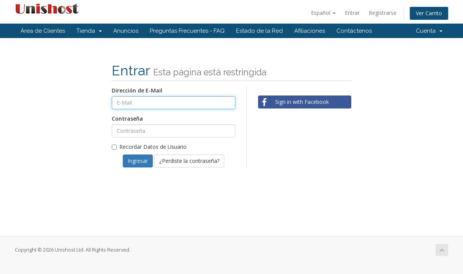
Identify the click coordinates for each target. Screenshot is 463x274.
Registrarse (382, 12)
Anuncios (125, 30)
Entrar (352, 12)
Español (323, 12)
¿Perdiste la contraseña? (189, 160)
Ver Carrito (429, 13)
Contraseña (127, 118)
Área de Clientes (43, 30)
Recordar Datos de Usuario (149, 146)
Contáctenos (354, 30)
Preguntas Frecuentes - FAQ (187, 30)
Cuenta (429, 30)
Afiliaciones (309, 30)
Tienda (89, 30)
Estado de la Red (259, 30)
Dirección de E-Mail (137, 90)
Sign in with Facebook (293, 102)
